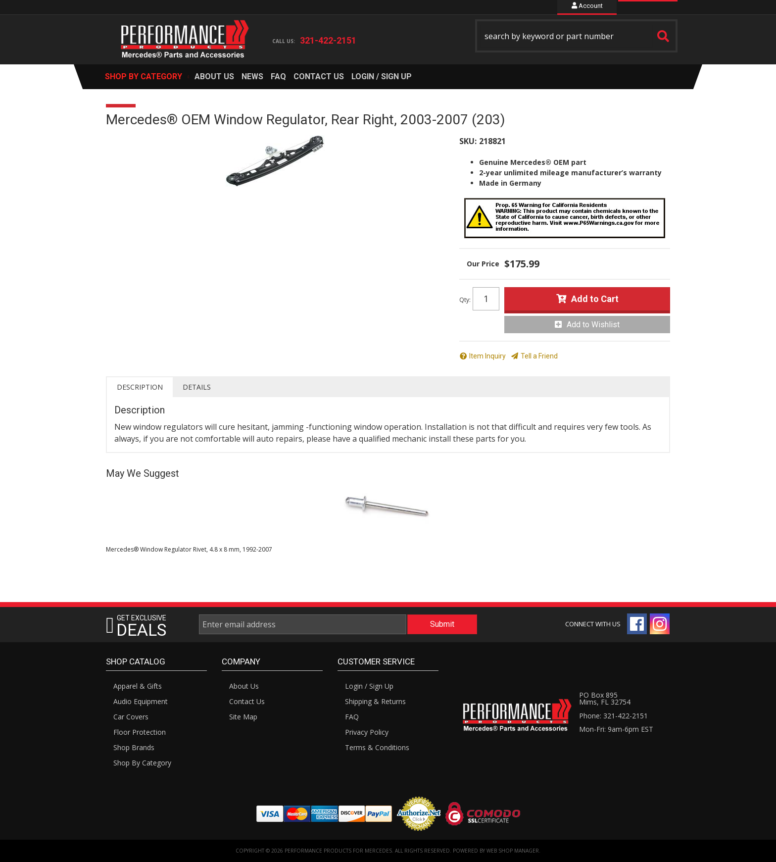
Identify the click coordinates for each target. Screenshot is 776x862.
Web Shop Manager (512, 850)
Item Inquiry (487, 356)
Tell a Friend (539, 356)
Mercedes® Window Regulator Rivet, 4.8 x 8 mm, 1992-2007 (189, 549)
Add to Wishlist (593, 324)
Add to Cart (595, 299)
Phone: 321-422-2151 (613, 715)
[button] (577, 36)
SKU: (468, 141)
